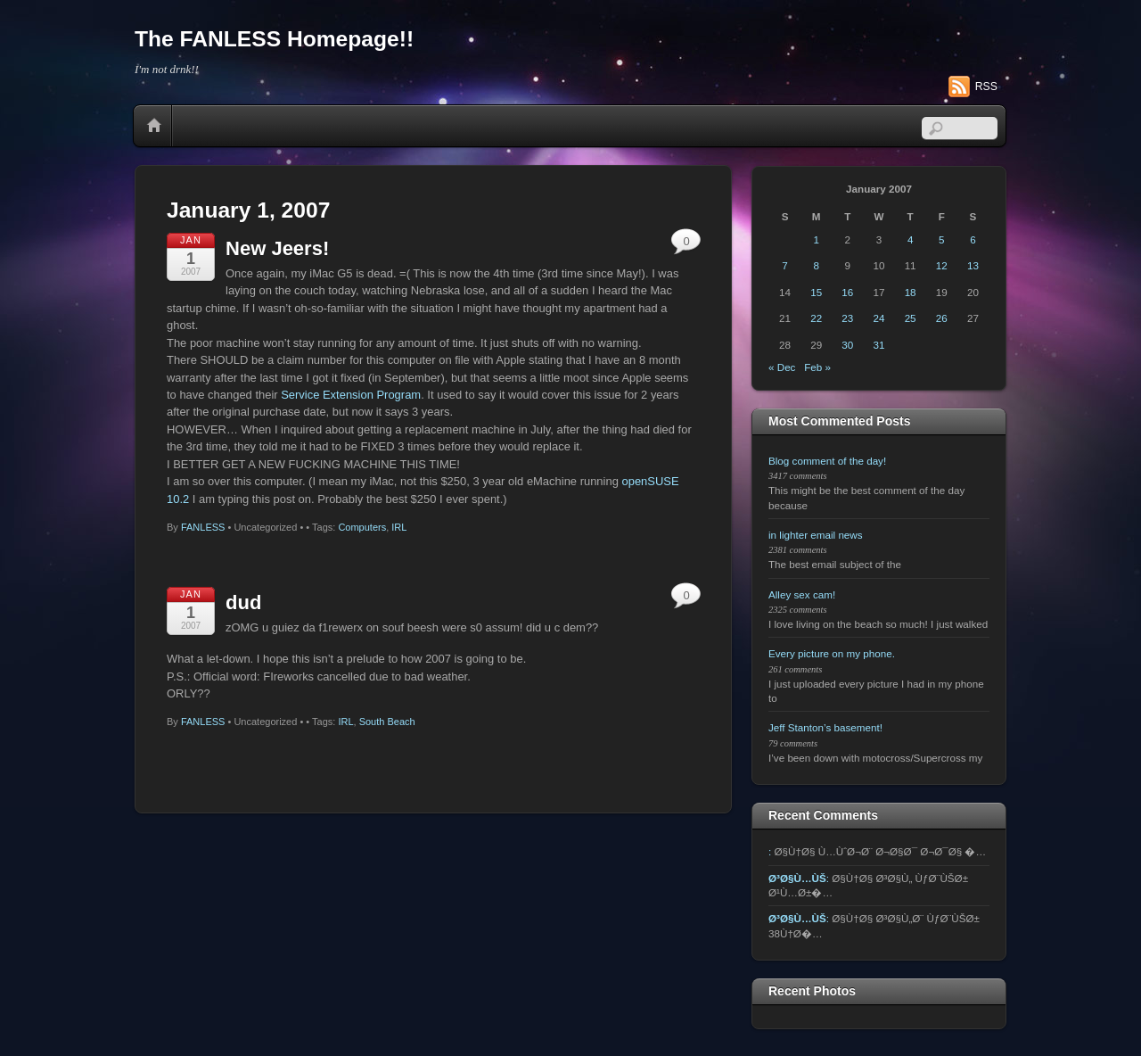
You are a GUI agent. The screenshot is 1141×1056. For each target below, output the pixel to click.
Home (154, 125)
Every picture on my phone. (831, 653)
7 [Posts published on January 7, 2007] (784, 265)
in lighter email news (815, 534)
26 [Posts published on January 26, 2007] (942, 318)
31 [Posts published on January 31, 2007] (879, 345)
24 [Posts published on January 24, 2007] (879, 318)
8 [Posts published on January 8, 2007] (815, 265)
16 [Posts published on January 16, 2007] (847, 292)
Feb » (817, 367)
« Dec (781, 367)
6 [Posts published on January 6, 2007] (972, 239)
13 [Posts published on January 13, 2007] (973, 265)
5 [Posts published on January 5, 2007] (941, 239)
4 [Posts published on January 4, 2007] (910, 239)
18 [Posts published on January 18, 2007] (910, 292)
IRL (398, 527)
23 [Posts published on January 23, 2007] (847, 318)
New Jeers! (277, 248)
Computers (362, 527)
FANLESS (203, 527)
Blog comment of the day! (827, 460)
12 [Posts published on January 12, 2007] (942, 265)
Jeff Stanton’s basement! (825, 727)
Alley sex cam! (801, 594)
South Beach (387, 721)
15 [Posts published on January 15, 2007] (816, 292)
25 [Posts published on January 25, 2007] (910, 318)
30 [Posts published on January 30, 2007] (847, 345)
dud (243, 602)
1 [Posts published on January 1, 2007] (815, 239)
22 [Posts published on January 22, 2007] (816, 318)
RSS (986, 86)
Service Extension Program (351, 394)
